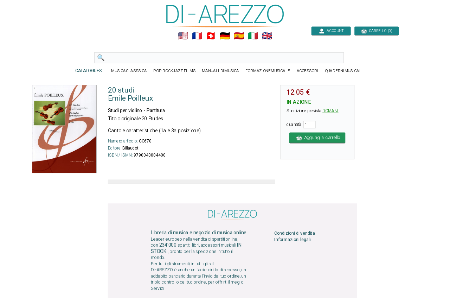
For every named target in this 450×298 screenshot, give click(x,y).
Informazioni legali (292, 239)
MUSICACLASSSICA (129, 71)
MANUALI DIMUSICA (220, 71)
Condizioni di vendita (294, 233)
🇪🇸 (239, 36)
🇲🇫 (197, 36)
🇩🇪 (225, 36)
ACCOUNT (331, 30)
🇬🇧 (267, 36)
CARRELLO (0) (376, 30)
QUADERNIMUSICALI (344, 71)
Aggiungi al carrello (317, 137)
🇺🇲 (183, 36)
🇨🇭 (211, 36)
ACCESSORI (308, 71)
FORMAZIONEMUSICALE (267, 71)
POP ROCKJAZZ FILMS (174, 71)
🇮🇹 (253, 36)
